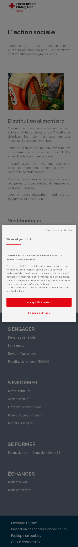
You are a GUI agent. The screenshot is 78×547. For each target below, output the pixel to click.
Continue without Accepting (59, 229)
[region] (39, 273)
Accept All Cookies (39, 302)
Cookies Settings (39, 312)
